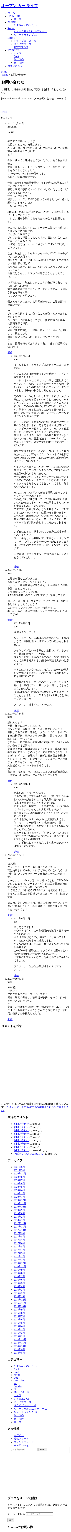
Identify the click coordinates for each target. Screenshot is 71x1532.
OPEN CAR (14, 16)
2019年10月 (20, 1206)
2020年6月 (19, 1183)
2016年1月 (19, 1296)
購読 (11, 1520)
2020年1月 (19, 1196)
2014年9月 (19, 1349)
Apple (17, 1369)
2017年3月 (19, 1253)
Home (4, 74)
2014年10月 (20, 1346)
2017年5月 (19, 1246)
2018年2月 (19, 1216)
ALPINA (12, 22)
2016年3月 (19, 1289)
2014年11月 (20, 1342)
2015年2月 (19, 1332)
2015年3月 (19, 1329)
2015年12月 (20, 1299)
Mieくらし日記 (22, 1392)
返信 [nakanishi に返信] (10, 352)
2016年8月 (19, 1273)
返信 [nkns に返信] (10, 620)
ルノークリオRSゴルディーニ (30, 31)
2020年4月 (19, 1190)
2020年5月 (19, 1186)
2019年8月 (19, 1213)
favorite (18, 1386)
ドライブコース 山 (25, 44)
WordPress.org (21, 1445)
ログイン (19, 1435)
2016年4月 (19, 1286)
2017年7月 (19, 1240)
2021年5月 (19, 1170)
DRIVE (11, 37)
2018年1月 (19, 1220)
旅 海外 (19, 62)
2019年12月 (20, 1200)
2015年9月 (19, 1309)
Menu (4, 71)
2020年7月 (19, 1180)
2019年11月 (20, 1203)
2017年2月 (19, 1256)
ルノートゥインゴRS (25, 34)
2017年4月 (19, 1250)
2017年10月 (20, 1230)
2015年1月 (19, 1336)
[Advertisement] (31, 1472)
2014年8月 (19, 1352)
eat (15, 1383)
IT (15, 1389)
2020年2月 (19, 1193)
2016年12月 (20, 1263)
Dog (16, 1377)
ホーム (11, 13)
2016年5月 (19, 1283)
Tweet (4, 111)
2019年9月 (19, 1210)
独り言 (17, 19)
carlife (17, 1375)
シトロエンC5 (21, 1398)
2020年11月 (20, 1173)
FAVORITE (13, 50)
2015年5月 (19, 1323)
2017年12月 (20, 1223)
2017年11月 (20, 1226)
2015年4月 (19, 1326)
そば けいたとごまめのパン (29, 1153)
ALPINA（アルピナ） (26, 25)
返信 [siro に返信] (16, 566)
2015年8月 (19, 1313)
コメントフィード (24, 1442)
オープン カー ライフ (19, 6)
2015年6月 (19, 1319)
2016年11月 (20, 1266)
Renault (11, 28)
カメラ (17, 53)
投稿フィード (21, 1438)
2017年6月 (19, 1243)
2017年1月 (19, 1259)
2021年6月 (19, 1167)
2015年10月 (20, 1306)
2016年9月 (19, 1269)
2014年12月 (20, 1339)
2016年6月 (19, 1279)
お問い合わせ (15, 66)
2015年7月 (19, 1316)
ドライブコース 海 (25, 41)
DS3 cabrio (19, 1380)
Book (16, 56)
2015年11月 (20, 1303)
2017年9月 (19, 1233)
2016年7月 (19, 1276)
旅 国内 (19, 59)
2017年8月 (19, 1236)
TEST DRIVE (21, 47)
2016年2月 (19, 1293)
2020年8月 (19, 1177)
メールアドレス (17, 1514)
